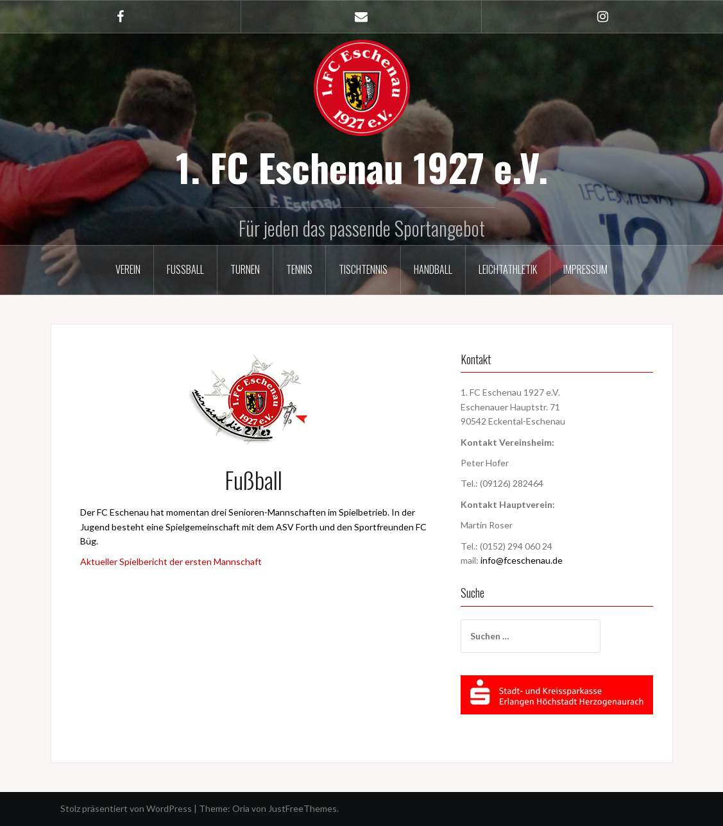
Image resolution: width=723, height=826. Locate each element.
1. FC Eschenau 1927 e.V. (362, 166)
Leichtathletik (508, 269)
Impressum (585, 269)
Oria (241, 808)
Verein (127, 269)
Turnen (245, 269)
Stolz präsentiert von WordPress (126, 808)
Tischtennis (363, 269)
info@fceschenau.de (522, 560)
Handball (433, 269)
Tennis (299, 269)
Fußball (185, 269)
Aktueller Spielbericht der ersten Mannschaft (171, 561)
